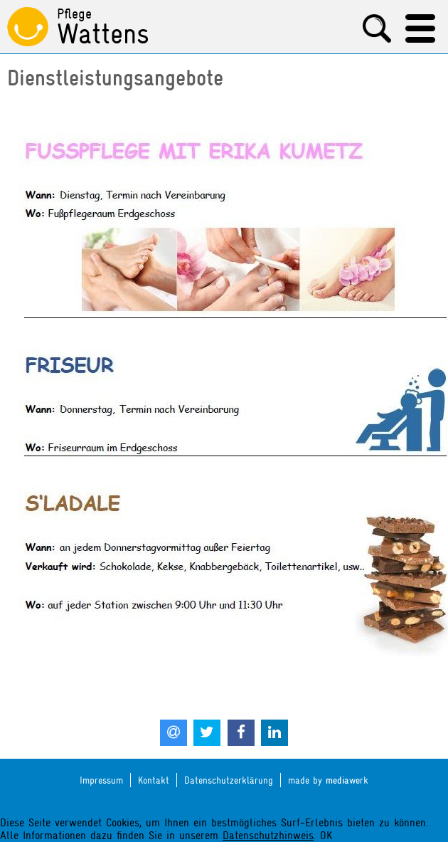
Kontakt (153, 780)
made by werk (328, 780)
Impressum (101, 780)
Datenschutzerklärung (228, 780)
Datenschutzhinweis (268, 835)
